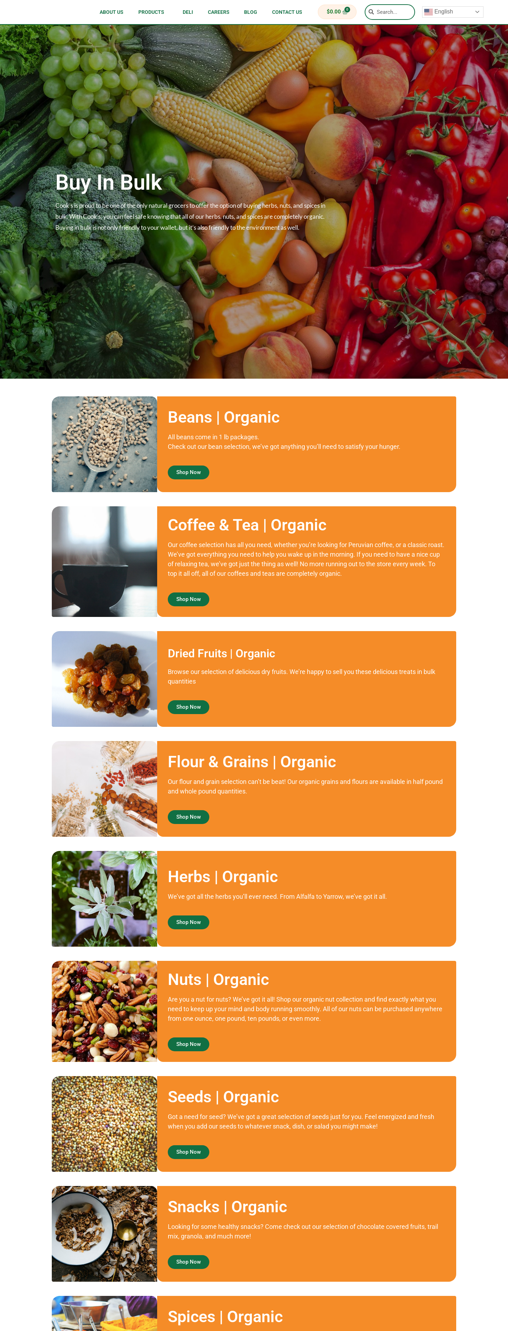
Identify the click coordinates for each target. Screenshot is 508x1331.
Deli (188, 12)
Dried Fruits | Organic (243, 651)
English (438, 12)
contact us (287, 12)
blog (250, 12)
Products (153, 12)
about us (111, 12)
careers (219, 12)
